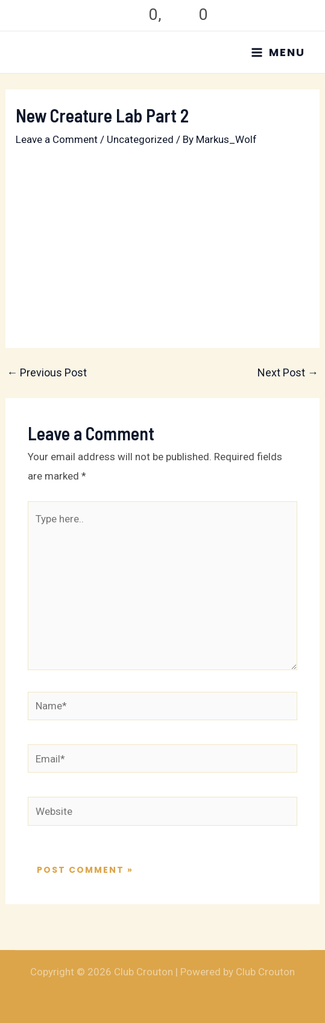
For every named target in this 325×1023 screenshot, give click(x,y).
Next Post (287, 372)
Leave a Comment (57, 139)
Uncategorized (140, 139)
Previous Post (47, 372)
